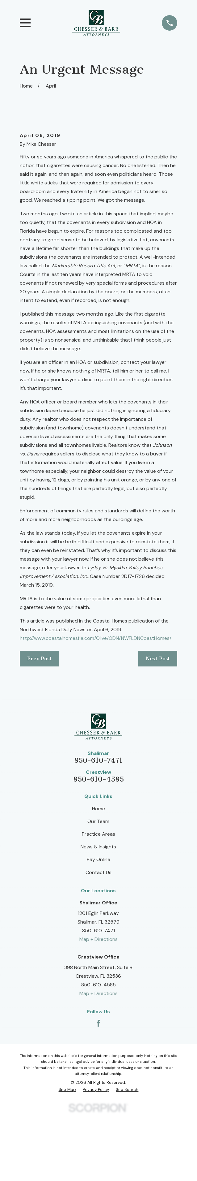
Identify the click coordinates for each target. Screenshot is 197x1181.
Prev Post (39, 727)
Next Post (158, 727)
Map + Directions (98, 1007)
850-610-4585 (98, 847)
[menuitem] (67, 1158)
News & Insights (98, 915)
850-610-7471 (98, 828)
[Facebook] (98, 1091)
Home (98, 876)
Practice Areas (98, 902)
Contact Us (98, 940)
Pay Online (98, 928)
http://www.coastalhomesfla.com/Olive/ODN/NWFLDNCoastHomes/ (95, 706)
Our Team (98, 889)
